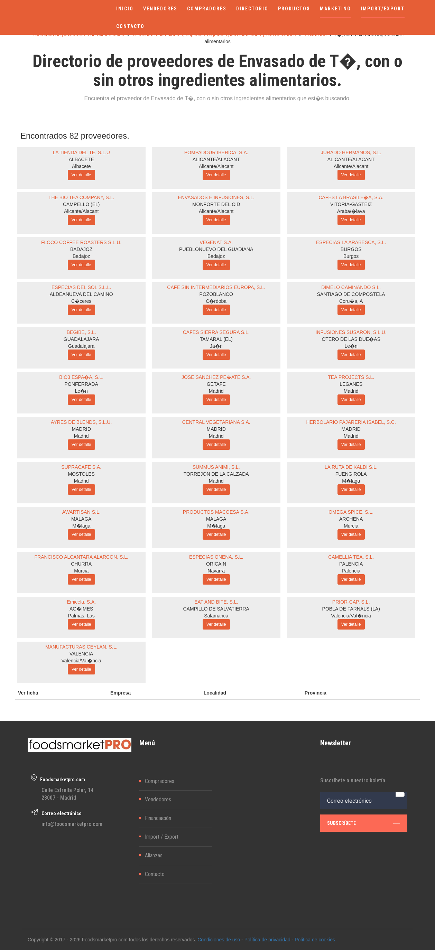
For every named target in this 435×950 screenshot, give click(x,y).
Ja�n (216, 346)
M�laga (351, 481)
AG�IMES (81, 609)
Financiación (158, 818)
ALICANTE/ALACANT (216, 159)
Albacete (81, 166)
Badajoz (81, 256)
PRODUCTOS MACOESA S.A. (216, 512)
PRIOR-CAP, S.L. (351, 602)
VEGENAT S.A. (216, 242)
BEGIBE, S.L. (81, 332)
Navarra (216, 571)
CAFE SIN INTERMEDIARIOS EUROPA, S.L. (216, 287)
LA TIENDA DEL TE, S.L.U (81, 152)
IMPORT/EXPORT (383, 8)
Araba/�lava (351, 211)
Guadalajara (81, 346)
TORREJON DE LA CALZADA (216, 474)
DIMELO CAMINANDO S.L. (351, 287)
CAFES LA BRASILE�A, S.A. (350, 197)
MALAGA (81, 519)
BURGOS (351, 249)
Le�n (351, 346)
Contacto (155, 874)
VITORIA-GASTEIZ (351, 204)
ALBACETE (81, 159)
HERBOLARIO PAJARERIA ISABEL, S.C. (351, 422)
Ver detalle (81, 175)
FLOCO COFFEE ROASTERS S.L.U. (81, 242)
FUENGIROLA (351, 474)
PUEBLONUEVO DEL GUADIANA (216, 249)
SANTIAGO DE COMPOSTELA (351, 294)
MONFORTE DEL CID (216, 204)
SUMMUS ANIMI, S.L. (216, 467)
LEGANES (351, 384)
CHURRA (81, 564)
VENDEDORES (160, 8)
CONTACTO (130, 26)
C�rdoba (216, 301)
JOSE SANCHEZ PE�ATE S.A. (216, 377)
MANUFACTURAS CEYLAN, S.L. (81, 647)
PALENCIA (351, 564)
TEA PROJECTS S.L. (351, 377)
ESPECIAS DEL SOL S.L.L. (81, 287)
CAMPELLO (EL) (81, 204)
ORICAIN (216, 564)
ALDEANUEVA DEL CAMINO (81, 294)
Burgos (351, 256)
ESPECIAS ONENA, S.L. (216, 557)
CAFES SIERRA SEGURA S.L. (216, 332)
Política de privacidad (267, 939)
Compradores (159, 781)
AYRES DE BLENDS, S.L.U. (81, 422)
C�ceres (81, 301)
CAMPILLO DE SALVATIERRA (216, 609)
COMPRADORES (206, 8)
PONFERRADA (81, 384)
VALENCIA (81, 653)
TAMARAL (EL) (216, 339)
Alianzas (154, 855)
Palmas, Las (81, 615)
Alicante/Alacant (216, 166)
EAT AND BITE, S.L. (216, 602)
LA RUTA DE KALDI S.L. (351, 467)
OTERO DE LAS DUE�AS (351, 339)
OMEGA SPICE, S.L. (350, 512)
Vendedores (158, 799)
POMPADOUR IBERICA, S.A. (216, 152)
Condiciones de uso (218, 939)
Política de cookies (315, 939)
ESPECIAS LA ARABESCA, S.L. (351, 242)
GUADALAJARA (81, 339)
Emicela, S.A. (81, 602)
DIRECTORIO (252, 8)
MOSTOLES (81, 474)
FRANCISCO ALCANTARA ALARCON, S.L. (81, 557)
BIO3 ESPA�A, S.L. (81, 377)
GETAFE (216, 384)
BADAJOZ (81, 249)
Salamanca (216, 615)
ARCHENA (351, 519)
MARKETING (335, 8)
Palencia (351, 571)
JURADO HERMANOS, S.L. (351, 152)
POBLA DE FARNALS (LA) (351, 609)
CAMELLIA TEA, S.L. (351, 557)
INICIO (124, 8)
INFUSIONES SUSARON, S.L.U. (351, 332)
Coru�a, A (351, 301)
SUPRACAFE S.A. (81, 467)
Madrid (216, 391)
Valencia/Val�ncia (351, 615)
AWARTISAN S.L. (81, 512)
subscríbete (363, 823)
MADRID (81, 429)
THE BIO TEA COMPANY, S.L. (81, 197)
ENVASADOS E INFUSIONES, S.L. (216, 197)
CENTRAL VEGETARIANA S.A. (216, 422)
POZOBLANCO (216, 294)
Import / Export (161, 836)
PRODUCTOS (294, 8)
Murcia (351, 526)
